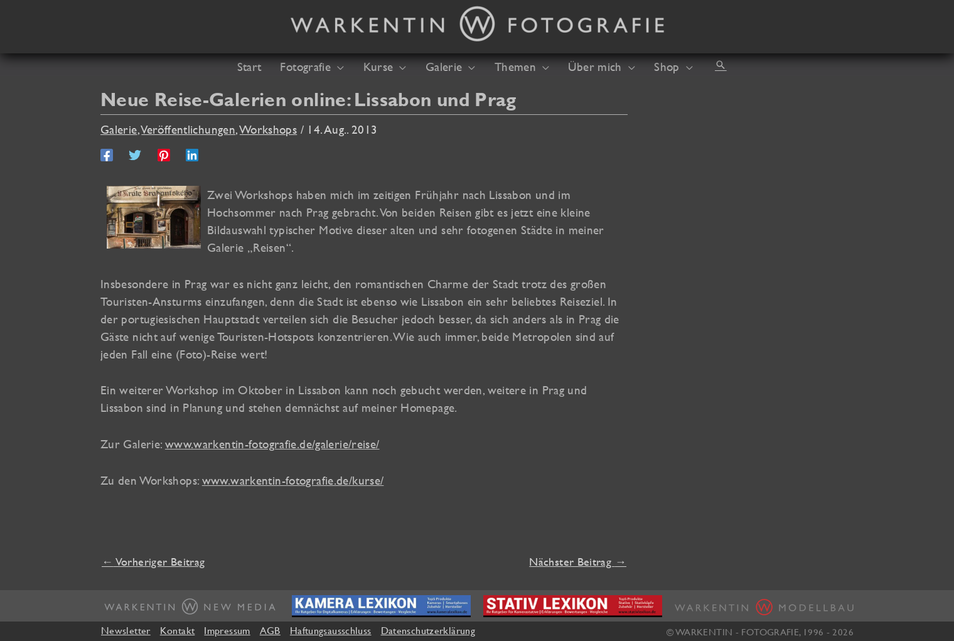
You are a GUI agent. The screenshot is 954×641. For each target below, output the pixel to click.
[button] (720, 64)
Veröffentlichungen (188, 129)
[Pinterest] (164, 153)
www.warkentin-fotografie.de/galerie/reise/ (272, 444)
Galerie (118, 129)
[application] (337, 66)
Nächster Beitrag (577, 561)
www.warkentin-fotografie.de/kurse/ (293, 480)
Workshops (268, 129)
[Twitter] (135, 153)
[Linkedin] (192, 153)
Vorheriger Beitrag (153, 561)
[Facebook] (106, 153)
